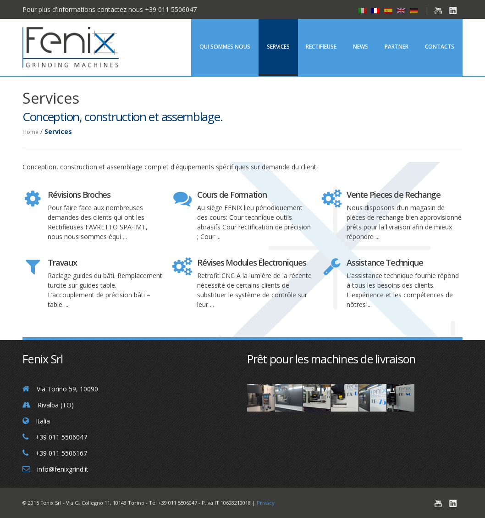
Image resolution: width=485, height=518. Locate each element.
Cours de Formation (231, 194)
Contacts (439, 46)
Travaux (62, 262)
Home (30, 132)
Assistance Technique (385, 262)
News (360, 46)
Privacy (266, 502)
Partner (396, 46)
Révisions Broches (79, 194)
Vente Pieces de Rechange (393, 194)
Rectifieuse (321, 46)
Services (278, 46)
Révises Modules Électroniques (251, 262)
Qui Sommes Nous (224, 46)
